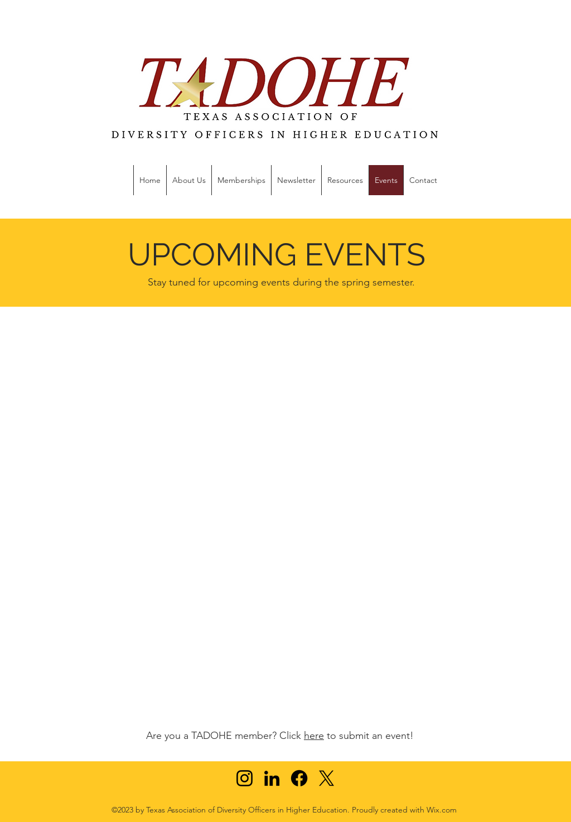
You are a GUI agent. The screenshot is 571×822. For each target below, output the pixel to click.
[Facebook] (299, 778)
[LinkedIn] (272, 778)
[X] (326, 778)
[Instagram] (244, 778)
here (314, 735)
